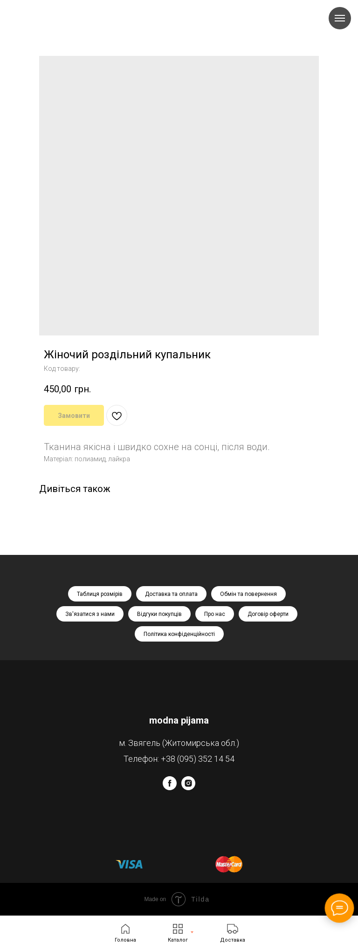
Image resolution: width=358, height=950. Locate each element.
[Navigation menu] (340, 18)
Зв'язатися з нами (90, 614)
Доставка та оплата (171, 594)
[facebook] (170, 788)
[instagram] (188, 788)
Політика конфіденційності (179, 634)
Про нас (214, 614)
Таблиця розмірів (100, 594)
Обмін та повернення (248, 594)
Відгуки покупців (159, 614)
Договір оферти (268, 614)
